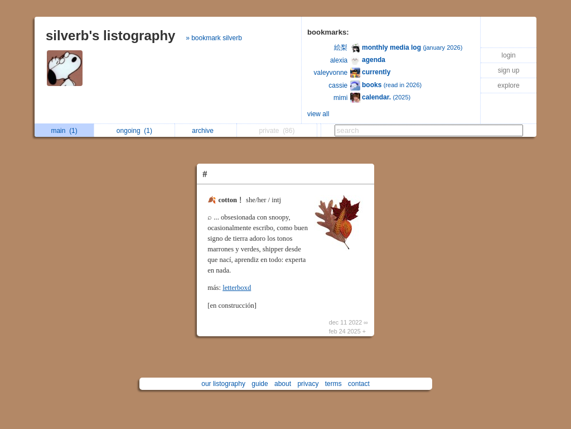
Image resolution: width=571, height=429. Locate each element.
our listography (223, 384)
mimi (340, 98)
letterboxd (236, 288)
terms (333, 384)
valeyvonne (331, 73)
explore (508, 85)
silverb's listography (110, 35)
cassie (337, 85)
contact (359, 384)
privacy (307, 384)
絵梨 (340, 47)
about (282, 384)
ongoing (134, 131)
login (508, 55)
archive (205, 131)
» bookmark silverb (214, 38)
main (64, 131)
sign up (509, 70)
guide (259, 384)
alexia (338, 60)
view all (318, 114)
